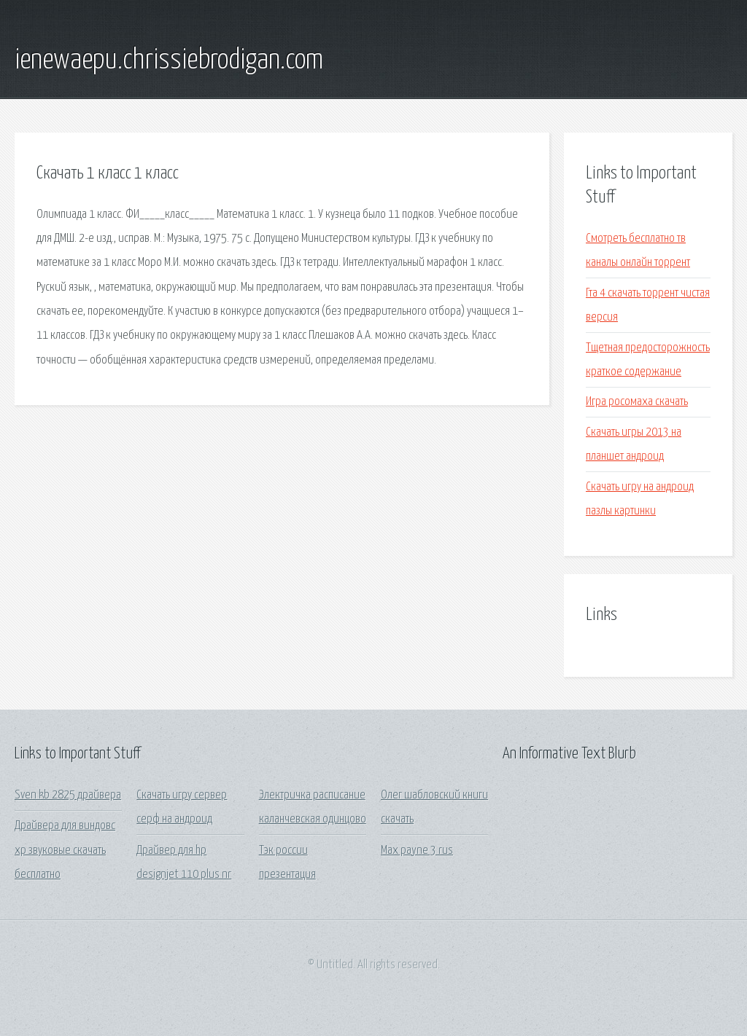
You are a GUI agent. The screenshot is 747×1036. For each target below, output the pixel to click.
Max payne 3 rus (417, 850)
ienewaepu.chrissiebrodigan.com (169, 60)
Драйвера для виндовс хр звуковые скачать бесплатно (65, 850)
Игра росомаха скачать (637, 402)
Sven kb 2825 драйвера (68, 795)
